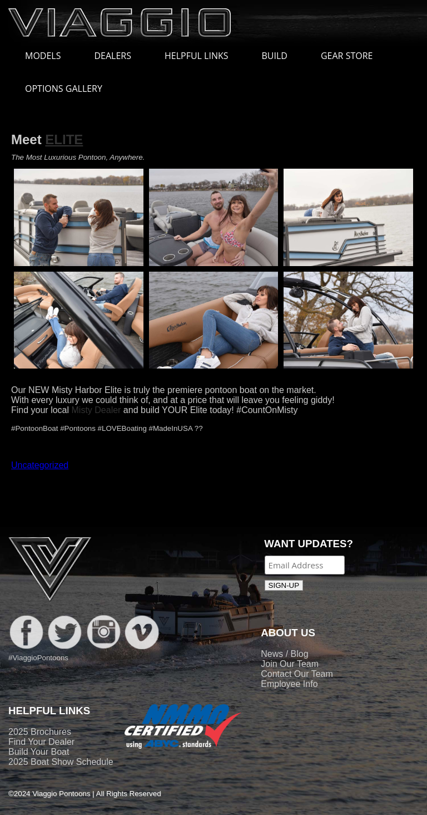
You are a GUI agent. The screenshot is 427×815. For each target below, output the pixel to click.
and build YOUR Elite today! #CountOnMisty (209, 410)
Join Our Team (290, 664)
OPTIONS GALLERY (63, 88)
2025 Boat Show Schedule (60, 762)
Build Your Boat (38, 752)
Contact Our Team (297, 674)
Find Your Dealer (41, 742)
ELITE (64, 139)
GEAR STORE (347, 56)
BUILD (274, 56)
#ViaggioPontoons (38, 658)
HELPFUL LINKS (202, 56)
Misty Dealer (96, 410)
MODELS (48, 56)
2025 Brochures (39, 732)
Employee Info (289, 684)
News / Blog (284, 654)
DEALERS (112, 56)
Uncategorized (39, 465)
